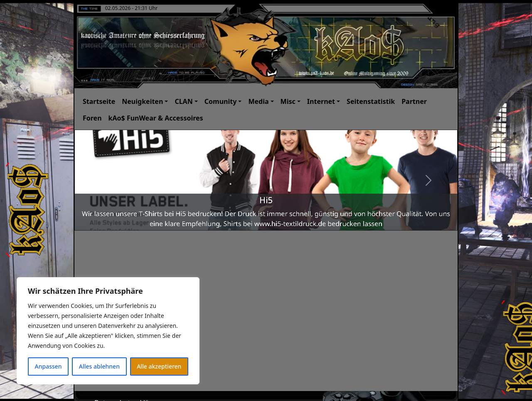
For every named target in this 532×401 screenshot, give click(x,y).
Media (258, 101)
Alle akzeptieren (159, 366)
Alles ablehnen (99, 366)
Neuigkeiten (142, 101)
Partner (414, 101)
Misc (288, 101)
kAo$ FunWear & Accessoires (155, 118)
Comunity (220, 101)
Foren (92, 118)
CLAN (183, 101)
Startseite (99, 101)
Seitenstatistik (371, 101)
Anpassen (48, 366)
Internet (321, 101)
